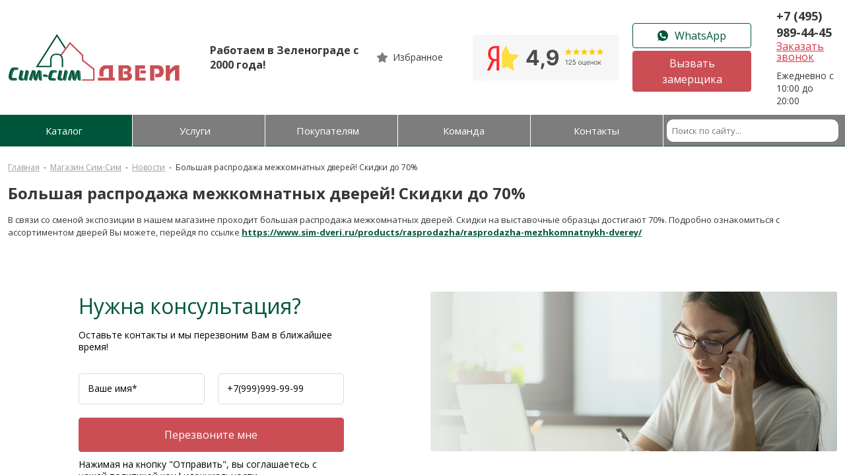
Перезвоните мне (210, 435)
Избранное (418, 57)
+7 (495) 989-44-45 (804, 24)
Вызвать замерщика (692, 71)
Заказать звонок (800, 51)
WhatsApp (692, 35)
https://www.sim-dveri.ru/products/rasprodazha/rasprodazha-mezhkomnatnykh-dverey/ (442, 232)
